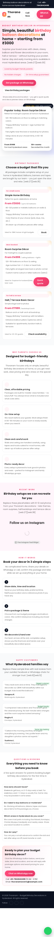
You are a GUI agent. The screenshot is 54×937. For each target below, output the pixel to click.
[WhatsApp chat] (48, 931)
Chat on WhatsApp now (20, 873)
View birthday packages (17, 90)
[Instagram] (16, 903)
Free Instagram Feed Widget (27, 542)
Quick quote (40, 282)
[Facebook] (11, 903)
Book (44, 232)
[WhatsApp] (22, 903)
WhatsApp (44, 14)
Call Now (27, 14)
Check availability (37, 334)
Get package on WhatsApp (20, 82)
